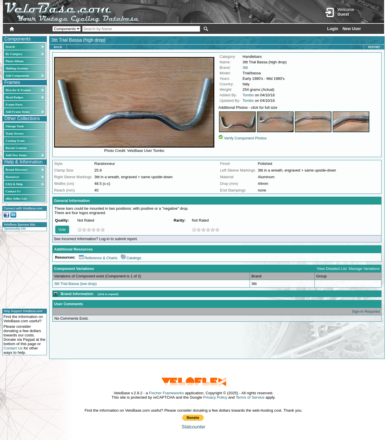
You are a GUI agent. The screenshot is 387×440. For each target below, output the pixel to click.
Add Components (17, 75)
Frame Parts (14, 104)
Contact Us (13, 191)
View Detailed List (332, 268)
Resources (12, 176)
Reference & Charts (98, 258)
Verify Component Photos (245, 138)
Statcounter (193, 426)
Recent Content (16, 148)
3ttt (245, 67)
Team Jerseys (14, 133)
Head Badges (14, 97)
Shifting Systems (16, 68)
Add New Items (16, 155)
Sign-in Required (366, 311)
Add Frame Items (17, 111)
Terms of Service (250, 397)
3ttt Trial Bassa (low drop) (75, 283)
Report (374, 47)
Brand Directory (16, 169)
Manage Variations (364, 268)
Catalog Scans (15, 140)
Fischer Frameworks (166, 393)
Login (332, 28)
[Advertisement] (22, 269)
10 (102, 229)
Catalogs (131, 258)
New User (351, 28)
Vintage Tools (14, 126)
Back (58, 47)
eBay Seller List (16, 198)
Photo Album (14, 61)
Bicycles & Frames (18, 90)
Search (10, 46)
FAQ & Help (14, 184)
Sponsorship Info (15, 228)
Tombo (248, 95)
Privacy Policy (215, 397)
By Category (14, 54)
